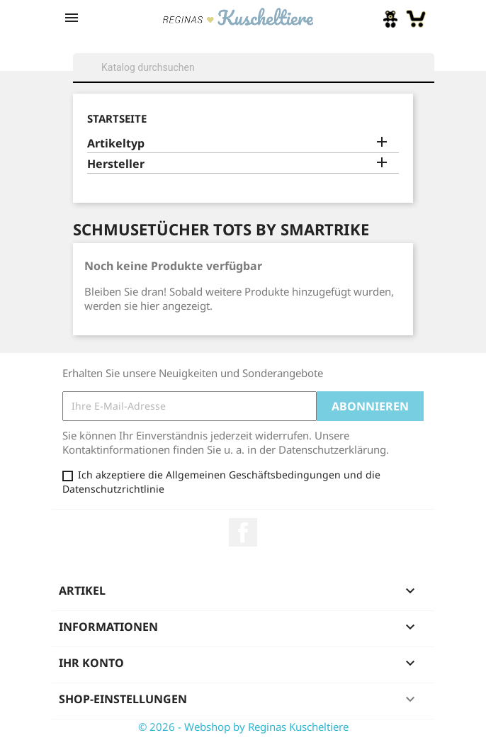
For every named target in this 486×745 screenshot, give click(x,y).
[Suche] (253, 67)
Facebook (243, 532)
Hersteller (116, 164)
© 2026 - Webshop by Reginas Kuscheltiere (243, 726)
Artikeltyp (116, 143)
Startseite (117, 118)
